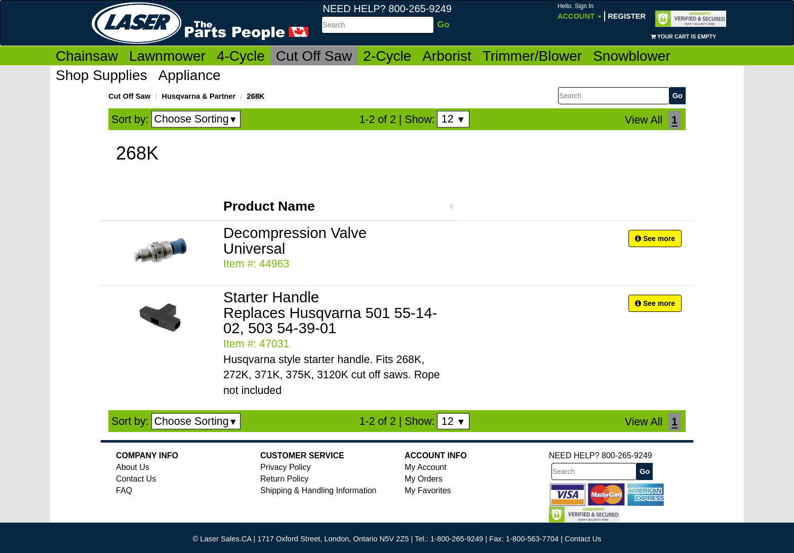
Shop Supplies (101, 75)
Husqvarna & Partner (198, 96)
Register (627, 16)
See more (655, 238)
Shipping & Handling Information (318, 490)
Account (580, 11)
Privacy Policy (285, 467)
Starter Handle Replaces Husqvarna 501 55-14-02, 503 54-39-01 (330, 313)
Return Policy (284, 479)
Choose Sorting (196, 119)
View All (643, 120)
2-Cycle (387, 56)
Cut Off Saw (314, 56)
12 (453, 119)
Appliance (189, 75)
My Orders (424, 479)
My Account (426, 467)
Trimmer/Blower (532, 56)
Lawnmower (167, 56)
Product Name (269, 206)
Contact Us (136, 479)
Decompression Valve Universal (295, 240)
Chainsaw (87, 56)
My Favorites (428, 490)
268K (255, 96)
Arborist (446, 56)
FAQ (124, 490)
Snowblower (631, 56)
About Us (132, 467)
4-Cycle (241, 56)
